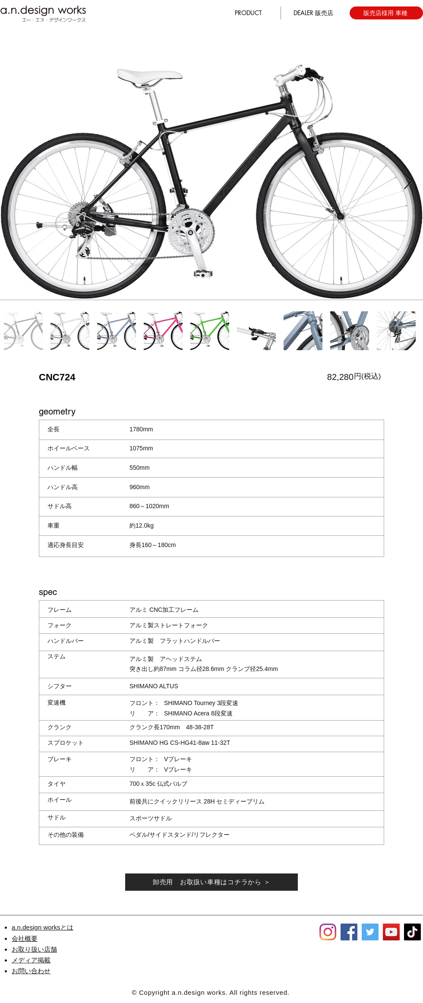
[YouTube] (391, 932)
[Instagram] (327, 932)
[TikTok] (412, 932)
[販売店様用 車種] (386, 12)
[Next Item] (408, 182)
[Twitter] (370, 932)
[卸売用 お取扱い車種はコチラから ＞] (211, 882)
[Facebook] (349, 932)
